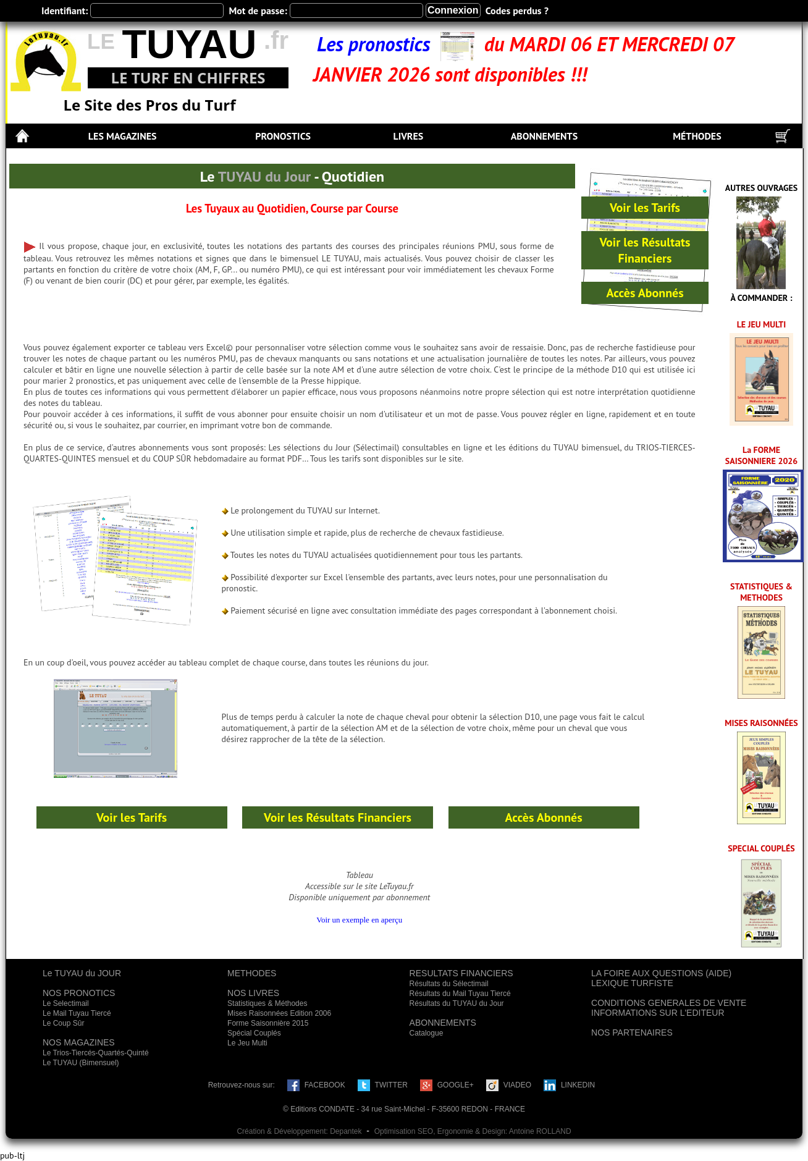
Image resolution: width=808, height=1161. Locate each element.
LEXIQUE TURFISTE (632, 983)
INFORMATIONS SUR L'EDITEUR (658, 1013)
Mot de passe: (257, 10)
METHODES (251, 973)
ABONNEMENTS (544, 136)
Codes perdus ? (517, 10)
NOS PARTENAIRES (632, 1032)
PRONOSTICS (283, 136)
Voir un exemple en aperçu (359, 919)
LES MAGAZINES (122, 136)
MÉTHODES (697, 136)
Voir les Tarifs (645, 208)
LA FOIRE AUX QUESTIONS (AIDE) (661, 973)
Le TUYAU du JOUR (82, 973)
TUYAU (189, 44)
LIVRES (408, 136)
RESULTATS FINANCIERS (461, 973)
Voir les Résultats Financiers (645, 250)
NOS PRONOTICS (79, 993)
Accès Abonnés (644, 293)
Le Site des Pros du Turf (150, 105)
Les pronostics (378, 44)
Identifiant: (64, 10)
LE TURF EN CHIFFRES (188, 77)
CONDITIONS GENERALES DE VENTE (668, 1003)
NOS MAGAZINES (79, 1042)
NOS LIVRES (253, 993)
